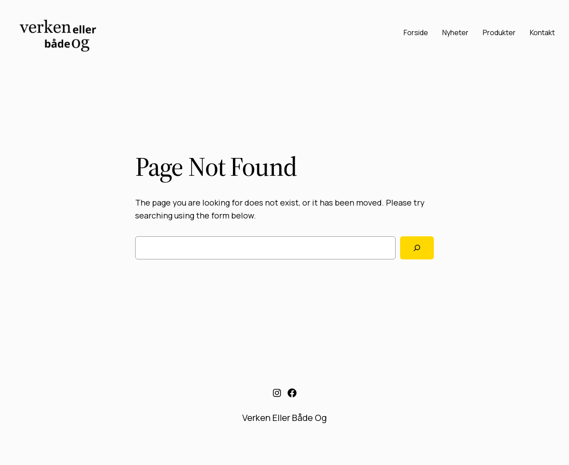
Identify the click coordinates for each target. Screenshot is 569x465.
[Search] (417, 247)
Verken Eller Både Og (284, 418)
